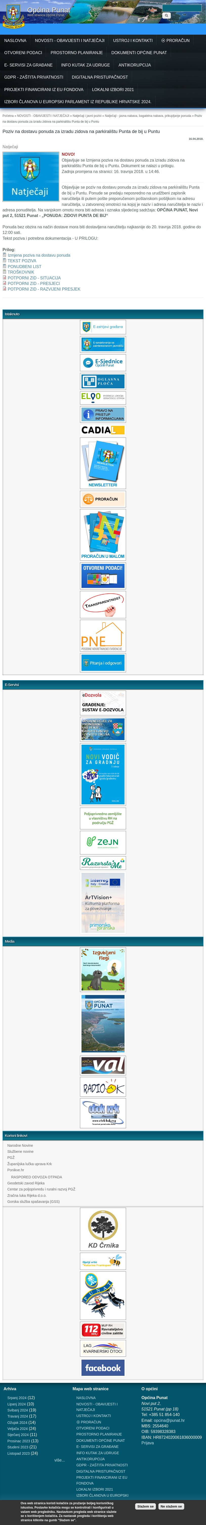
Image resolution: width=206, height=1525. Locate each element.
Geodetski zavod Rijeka (26, 1183)
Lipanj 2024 (16, 1404)
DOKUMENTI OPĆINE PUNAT (139, 53)
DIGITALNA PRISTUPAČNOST (100, 77)
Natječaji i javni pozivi (87, 116)
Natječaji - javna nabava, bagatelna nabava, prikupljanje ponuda (148, 116)
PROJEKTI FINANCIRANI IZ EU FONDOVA (44, 89)
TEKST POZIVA (22, 261)
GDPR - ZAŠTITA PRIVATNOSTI (33, 77)
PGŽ (11, 1158)
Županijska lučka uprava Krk (29, 1164)
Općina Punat (48, 10)
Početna (8, 116)
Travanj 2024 (17, 1416)
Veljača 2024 (17, 1429)
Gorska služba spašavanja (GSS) (33, 1202)
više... (59, 1460)
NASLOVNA (15, 40)
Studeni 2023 (17, 1447)
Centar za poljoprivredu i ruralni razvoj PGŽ (41, 1189)
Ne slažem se (171, 1506)
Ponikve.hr (15, 1170)
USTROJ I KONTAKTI (133, 40)
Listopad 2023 (18, 1453)
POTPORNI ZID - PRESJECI (34, 283)
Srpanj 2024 (17, 1398)
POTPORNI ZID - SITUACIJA (34, 278)
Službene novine (20, 1152)
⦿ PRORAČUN (175, 40)
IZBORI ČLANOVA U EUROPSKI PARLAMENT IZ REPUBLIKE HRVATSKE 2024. (78, 102)
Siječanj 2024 (18, 1435)
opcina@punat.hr (169, 1420)
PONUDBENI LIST (24, 266)
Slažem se (145, 1506)
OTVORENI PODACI (23, 53)
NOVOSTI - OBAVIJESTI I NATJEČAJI (70, 40)
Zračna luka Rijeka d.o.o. (27, 1196)
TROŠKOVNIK (21, 272)
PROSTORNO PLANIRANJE (77, 53)
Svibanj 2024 (17, 1410)
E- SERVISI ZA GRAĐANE (28, 65)
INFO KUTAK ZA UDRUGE (85, 65)
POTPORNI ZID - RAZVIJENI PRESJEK (44, 289)
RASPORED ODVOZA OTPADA (36, 1177)
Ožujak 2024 (17, 1423)
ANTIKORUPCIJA (134, 65)
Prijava (147, 1443)
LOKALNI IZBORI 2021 (113, 89)
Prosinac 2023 (18, 1441)
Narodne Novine (20, 1145)
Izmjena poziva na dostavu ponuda (39, 255)
